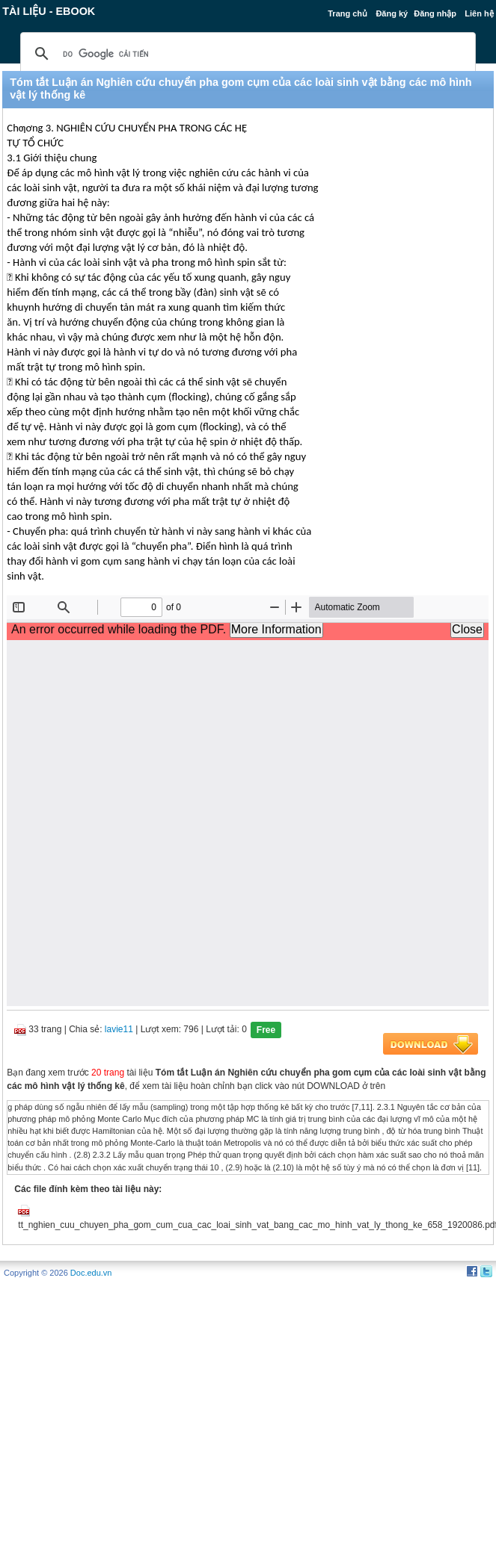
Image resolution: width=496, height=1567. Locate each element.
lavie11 (119, 1029)
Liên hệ (479, 13)
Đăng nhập (435, 13)
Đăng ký (392, 13)
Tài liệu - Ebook (48, 11)
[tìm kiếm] (245, 54)
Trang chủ (347, 13)
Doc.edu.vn (91, 1272)
